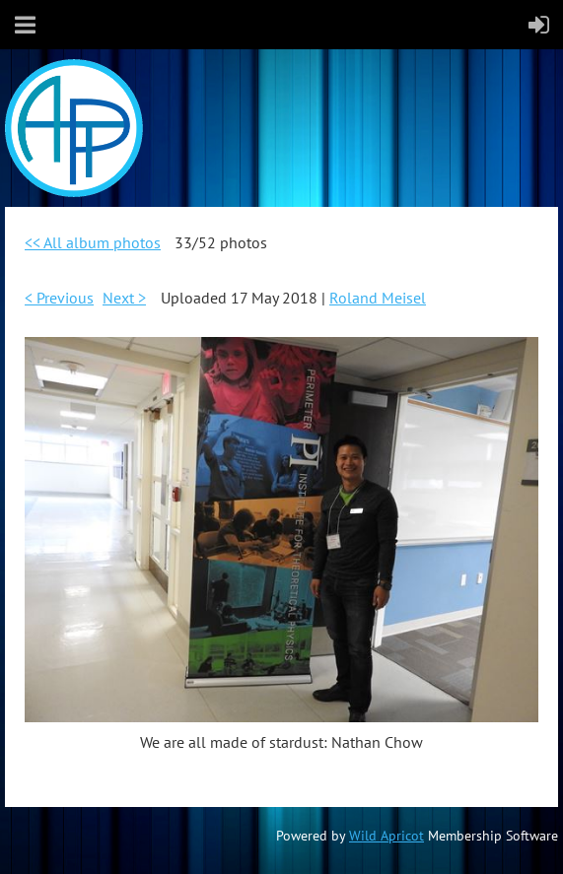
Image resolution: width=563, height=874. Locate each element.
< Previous (59, 297)
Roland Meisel (377, 297)
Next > (124, 297)
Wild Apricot (386, 835)
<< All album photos (93, 242)
